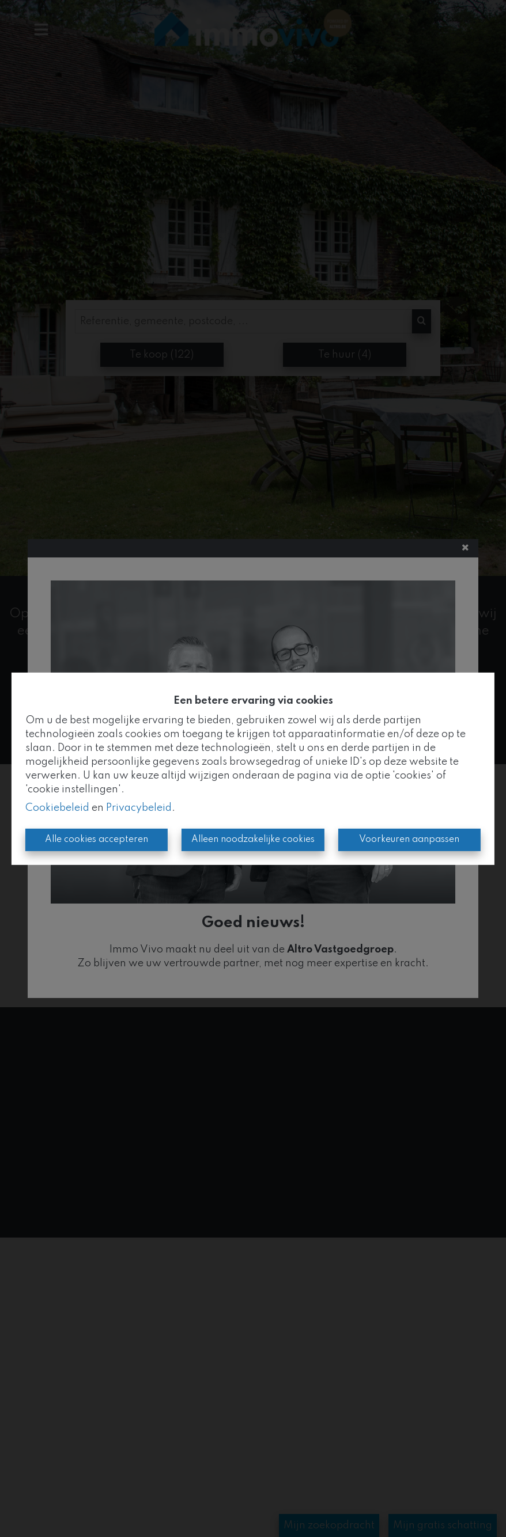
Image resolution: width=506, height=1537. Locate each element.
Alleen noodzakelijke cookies (253, 839)
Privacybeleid (139, 808)
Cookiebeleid (57, 808)
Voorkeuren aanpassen (409, 839)
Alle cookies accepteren (96, 839)
